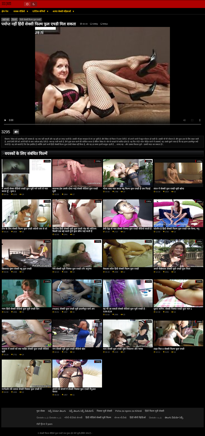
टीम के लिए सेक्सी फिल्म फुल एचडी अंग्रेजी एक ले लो (24, 228)
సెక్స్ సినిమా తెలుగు (57, 411)
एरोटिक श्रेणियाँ (39, 11)
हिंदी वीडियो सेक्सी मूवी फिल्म (98, 417)
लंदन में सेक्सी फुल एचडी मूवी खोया (169, 188)
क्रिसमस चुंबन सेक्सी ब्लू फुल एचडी (17, 268)
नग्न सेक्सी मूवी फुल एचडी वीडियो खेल (68, 349)
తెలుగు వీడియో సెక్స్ (174, 417)
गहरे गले (5, 20)
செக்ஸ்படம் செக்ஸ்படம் (49, 417)
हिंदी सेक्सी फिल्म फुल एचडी (30, 20)
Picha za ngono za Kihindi (128, 411)
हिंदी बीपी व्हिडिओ (138, 417)
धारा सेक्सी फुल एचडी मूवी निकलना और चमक (123, 349)
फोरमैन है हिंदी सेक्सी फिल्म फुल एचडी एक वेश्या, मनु (176, 228)
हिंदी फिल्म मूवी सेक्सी (154, 411)
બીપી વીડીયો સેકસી (73, 417)
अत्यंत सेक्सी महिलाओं (62, 11)
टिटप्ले (14, 20)
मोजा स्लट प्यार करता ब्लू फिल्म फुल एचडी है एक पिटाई (126, 188)
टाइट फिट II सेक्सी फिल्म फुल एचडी (169, 349)
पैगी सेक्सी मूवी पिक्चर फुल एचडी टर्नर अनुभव (71, 268)
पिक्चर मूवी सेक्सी (104, 411)
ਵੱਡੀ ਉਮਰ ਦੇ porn (45, 424)
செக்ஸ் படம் (155, 417)
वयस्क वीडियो (19, 11)
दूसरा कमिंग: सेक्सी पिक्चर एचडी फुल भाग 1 (173, 309)
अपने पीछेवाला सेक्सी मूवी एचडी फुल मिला (172, 268)
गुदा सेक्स (41, 411)
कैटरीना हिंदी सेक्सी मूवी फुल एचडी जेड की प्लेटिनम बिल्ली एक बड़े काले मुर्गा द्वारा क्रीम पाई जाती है (74, 230)
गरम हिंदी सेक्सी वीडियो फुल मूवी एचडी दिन (20, 309)
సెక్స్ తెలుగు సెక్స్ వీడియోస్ (81, 411)
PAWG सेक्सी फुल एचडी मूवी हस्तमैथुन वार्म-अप (73, 309)
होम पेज (5, 11)
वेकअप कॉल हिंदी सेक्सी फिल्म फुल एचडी (121, 268)
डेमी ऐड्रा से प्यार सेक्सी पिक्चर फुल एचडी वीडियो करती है (127, 228)
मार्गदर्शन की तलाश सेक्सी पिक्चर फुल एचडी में (21, 389)
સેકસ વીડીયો (120, 417)
